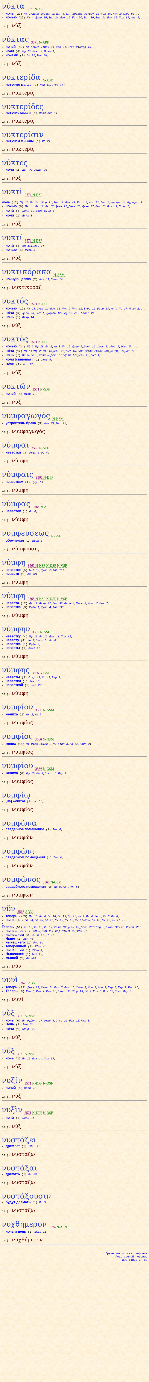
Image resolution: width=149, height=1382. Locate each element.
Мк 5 (25, 368)
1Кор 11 (46, 211)
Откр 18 (34, 704)
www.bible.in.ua (134, 1312)
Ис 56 (33, 1220)
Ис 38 (104, 364)
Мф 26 (24, 211)
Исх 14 (118, 13)
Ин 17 (48, 964)
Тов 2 (104, 211)
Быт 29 (37, 991)
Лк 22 (72, 953)
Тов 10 (42, 57)
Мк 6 (47, 364)
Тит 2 (48, 972)
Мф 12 (27, 52)
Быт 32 (94, 13)
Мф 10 (33, 661)
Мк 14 (29, 214)
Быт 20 (77, 17)
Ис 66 (31, 995)
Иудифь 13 (134, 211)
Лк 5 (34, 368)
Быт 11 (54, 661)
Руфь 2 (46, 592)
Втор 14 (58, 87)
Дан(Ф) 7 (116, 364)
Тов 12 (58, 631)
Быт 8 (60, 13)
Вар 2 (89, 325)
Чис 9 (135, 17)
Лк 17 (50, 214)
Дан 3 (42, 176)
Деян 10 (60, 964)
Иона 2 (49, 52)
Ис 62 (32, 596)
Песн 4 (69, 627)
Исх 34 (61, 48)
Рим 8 (37, 980)
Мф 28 (39, 360)
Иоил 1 (34, 673)
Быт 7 (38, 48)
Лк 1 (78, 956)
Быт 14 (54, 17)
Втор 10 (85, 48)
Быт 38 (34, 592)
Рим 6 (30, 1030)
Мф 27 (49, 956)
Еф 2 (88, 1030)
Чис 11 (77, 321)
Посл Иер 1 (47, 117)
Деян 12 (61, 214)
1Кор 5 (99, 964)
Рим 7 (59, 1026)
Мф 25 (38, 364)
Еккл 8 (28, 224)
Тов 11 (58, 592)
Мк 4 (30, 17)
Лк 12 (39, 214)
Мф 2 (30, 360)
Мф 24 (29, 956)
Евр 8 (112, 1026)
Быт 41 (82, 211)
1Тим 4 (40, 983)
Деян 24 (47, 1026)
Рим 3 (36, 968)
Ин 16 (38, 964)
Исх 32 (108, 1030)
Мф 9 (29, 773)
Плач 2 (124, 214)
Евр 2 (123, 964)
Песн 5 (78, 325)
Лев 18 (34, 707)
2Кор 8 (59, 968)
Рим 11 (47, 968)
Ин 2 (38, 742)
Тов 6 (57, 862)
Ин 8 (114, 953)
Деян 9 (77, 360)
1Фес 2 (102, 360)
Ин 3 (57, 360)
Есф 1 (67, 325)
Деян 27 (88, 214)
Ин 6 (106, 953)
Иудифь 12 (53, 325)
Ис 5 (42, 1250)
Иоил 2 (93, 627)
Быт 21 (49, 439)
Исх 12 (94, 211)
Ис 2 (45, 146)
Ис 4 (114, 321)
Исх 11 (38, 52)
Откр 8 (49, 1060)
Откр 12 (43, 321)
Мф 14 (28, 364)
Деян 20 (38, 13)
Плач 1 (38, 255)
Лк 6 (42, 953)
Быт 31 (101, 17)
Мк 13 (69, 956)
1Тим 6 (37, 972)
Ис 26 (94, 364)
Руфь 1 (34, 470)
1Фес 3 (114, 360)
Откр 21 (42, 665)
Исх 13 (124, 17)
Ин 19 (66, 360)
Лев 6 (129, 13)
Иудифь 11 (117, 211)
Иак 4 (28, 976)
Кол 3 (97, 1030)
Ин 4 (89, 953)
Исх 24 (49, 48)
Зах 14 (49, 1099)
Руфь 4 (46, 631)
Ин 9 (25, 1060)
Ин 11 (27, 255)
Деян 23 (75, 214)
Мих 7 (104, 627)
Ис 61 (53, 665)
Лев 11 (45, 87)
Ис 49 (46, 704)
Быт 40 (70, 211)
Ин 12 (28, 964)
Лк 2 (27, 13)
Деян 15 (73, 964)
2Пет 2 (34, 1191)
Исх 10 (106, 13)
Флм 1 (102, 1026)
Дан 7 (129, 364)
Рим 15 (69, 1026)
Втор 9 (73, 48)
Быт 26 (101, 214)
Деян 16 (90, 360)
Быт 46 (71, 364)
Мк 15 (33, 953)
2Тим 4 (37, 987)
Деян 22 (34, 1026)
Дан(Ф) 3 (29, 176)
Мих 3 (85, 1060)
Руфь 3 (30, 259)
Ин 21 (34, 211)
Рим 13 (28, 1064)
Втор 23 (103, 321)
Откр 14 (28, 329)
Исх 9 (81, 968)
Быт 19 (71, 13)
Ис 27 (123, 321)
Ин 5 (98, 953)
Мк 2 (29, 742)
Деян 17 (70, 368)
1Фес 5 (41, 219)
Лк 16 (52, 953)
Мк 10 (59, 956)
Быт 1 (50, 13)
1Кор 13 (77, 1030)
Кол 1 (92, 1026)
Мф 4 (29, 48)
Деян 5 (44, 368)
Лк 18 (31, 321)
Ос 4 (51, 219)
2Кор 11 (40, 1280)
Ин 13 (26, 1099)
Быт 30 (83, 13)
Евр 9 (122, 1026)
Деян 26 (41, 17)
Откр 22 (45, 627)
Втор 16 (90, 321)
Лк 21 (31, 57)
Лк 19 (62, 953)
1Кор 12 (112, 964)
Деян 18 (28, 219)
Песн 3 (37, 562)
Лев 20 (37, 711)
